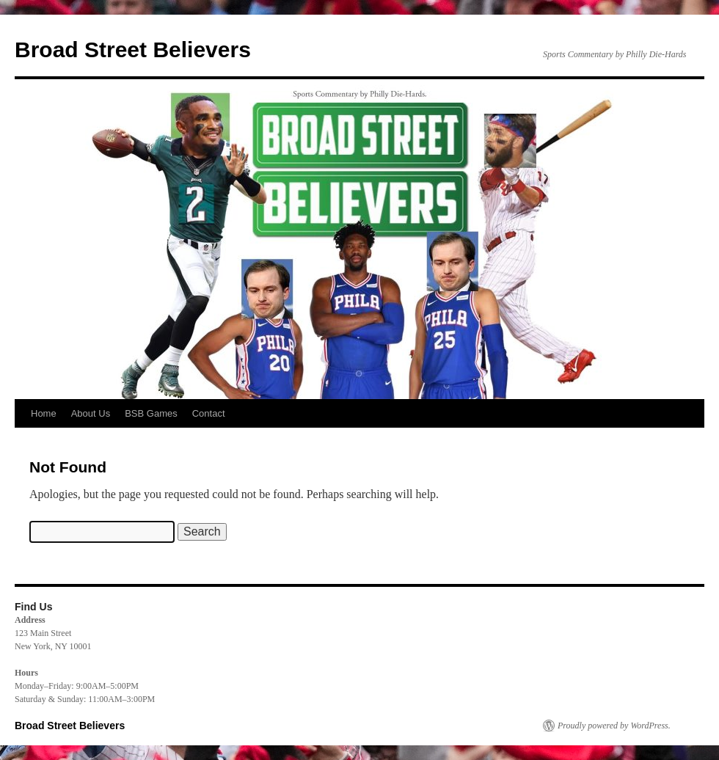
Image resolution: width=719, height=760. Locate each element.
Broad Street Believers (133, 49)
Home (43, 413)
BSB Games (151, 413)
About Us (90, 413)
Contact (208, 413)
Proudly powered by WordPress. (614, 725)
